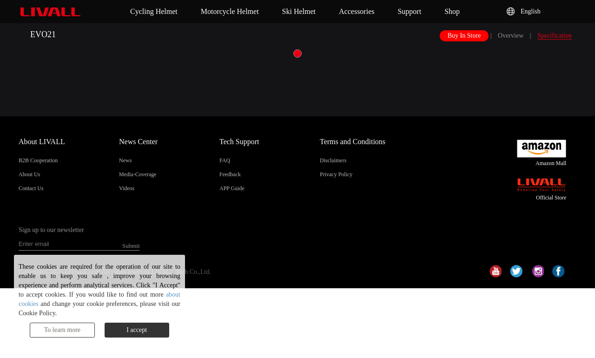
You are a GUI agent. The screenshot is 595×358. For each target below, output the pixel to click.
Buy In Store (464, 35)
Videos (126, 188)
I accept (136, 329)
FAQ (224, 160)
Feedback (230, 174)
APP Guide (232, 188)
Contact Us (31, 188)
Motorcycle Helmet (230, 11)
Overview (510, 35)
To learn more (62, 329)
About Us (29, 174)
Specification (554, 35)
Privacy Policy (336, 174)
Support (409, 11)
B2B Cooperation (38, 160)
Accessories (356, 11)
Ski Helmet (299, 11)
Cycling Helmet (154, 11)
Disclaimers (333, 160)
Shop (452, 11)
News (125, 160)
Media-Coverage (138, 174)
